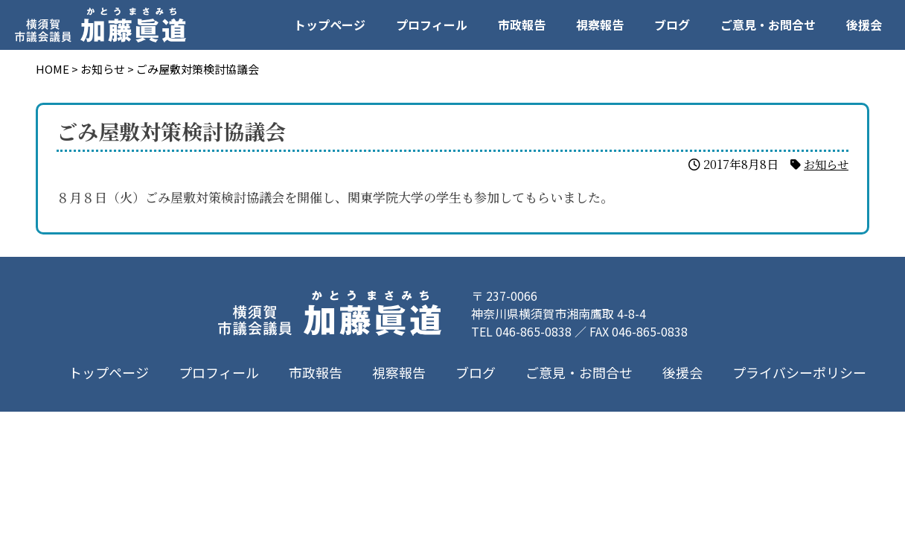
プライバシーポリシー (799, 372)
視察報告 (600, 25)
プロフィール (431, 25)
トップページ (329, 25)
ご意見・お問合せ (768, 25)
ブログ (672, 25)
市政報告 (522, 25)
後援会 (864, 25)
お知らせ (824, 164)
